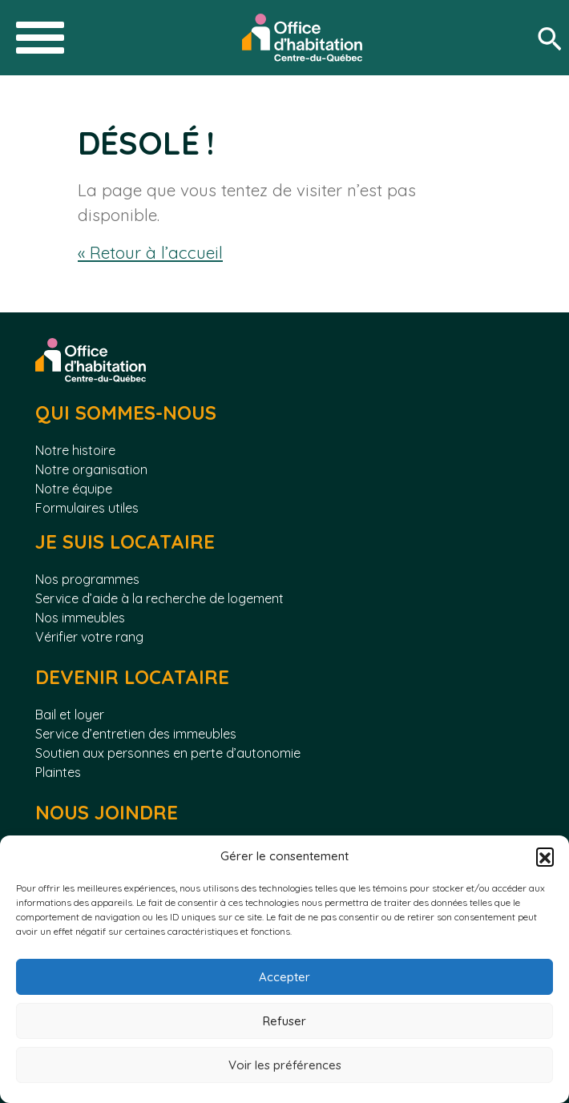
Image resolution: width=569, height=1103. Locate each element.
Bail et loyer (69, 714)
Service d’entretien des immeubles (135, 734)
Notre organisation (91, 469)
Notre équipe (73, 489)
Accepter (284, 976)
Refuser (284, 1021)
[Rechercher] (553, 38)
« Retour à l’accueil (150, 252)
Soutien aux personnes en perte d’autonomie (168, 753)
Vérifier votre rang (89, 637)
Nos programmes (87, 579)
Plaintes (58, 772)
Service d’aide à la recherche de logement (159, 598)
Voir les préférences (284, 1065)
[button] (545, 856)
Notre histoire (75, 450)
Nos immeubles (80, 618)
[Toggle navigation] (40, 37)
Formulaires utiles (87, 508)
